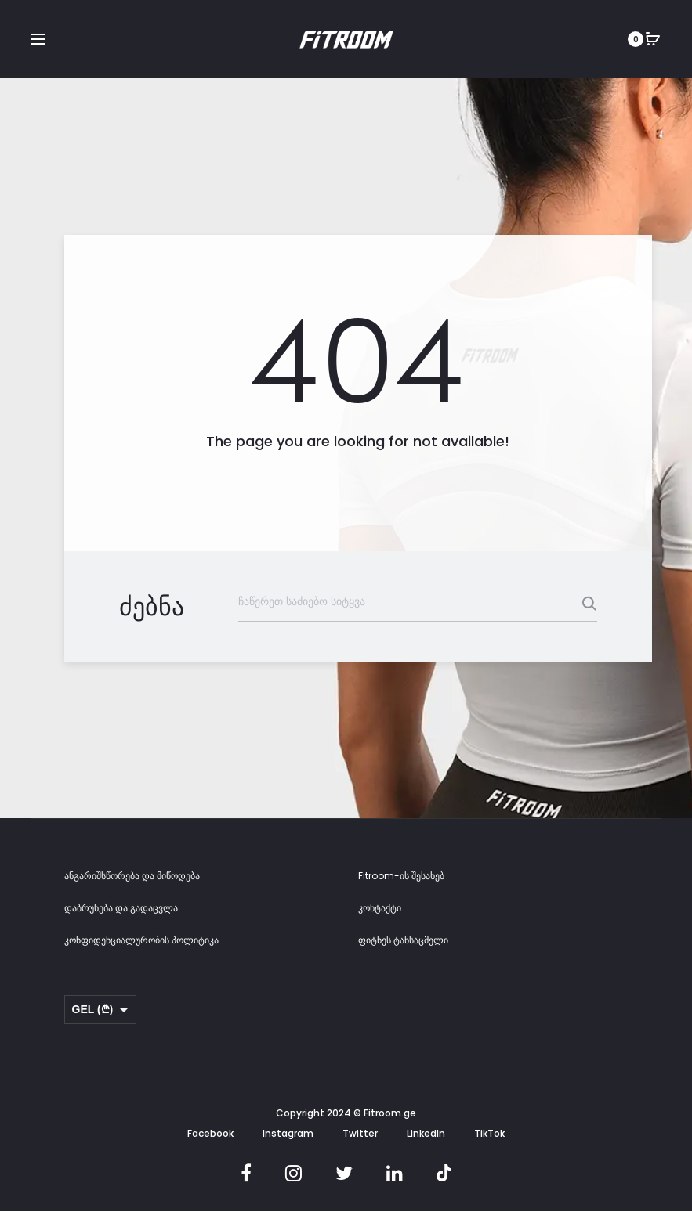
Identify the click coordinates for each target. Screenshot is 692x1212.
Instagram (288, 1133)
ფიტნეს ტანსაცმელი (403, 940)
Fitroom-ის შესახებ (401, 875)
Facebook (210, 1133)
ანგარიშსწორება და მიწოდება (132, 875)
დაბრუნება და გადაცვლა (121, 907)
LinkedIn (426, 1133)
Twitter (360, 1133)
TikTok (489, 1133)
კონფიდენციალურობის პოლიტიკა (141, 940)
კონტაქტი (379, 907)
